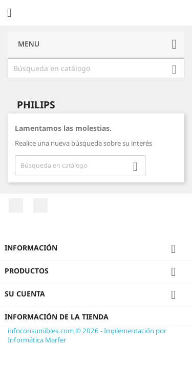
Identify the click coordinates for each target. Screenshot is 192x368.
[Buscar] (96, 68)
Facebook (16, 205)
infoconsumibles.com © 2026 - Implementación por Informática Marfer (87, 335)
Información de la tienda (57, 316)
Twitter (40, 205)
